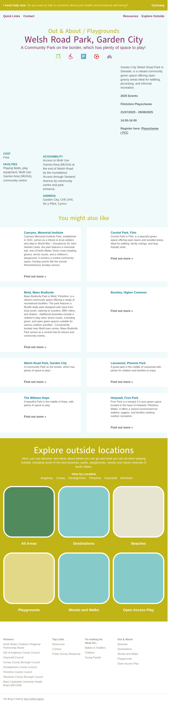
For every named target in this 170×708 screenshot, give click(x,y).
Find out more (35, 276)
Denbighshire (77, 478)
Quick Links (11, 16)
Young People (93, 681)
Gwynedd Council (13, 681)
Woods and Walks (128, 677)
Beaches (123, 667)
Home (84, 16)
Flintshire (95, 478)
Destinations (125, 672)
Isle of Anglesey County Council (21, 676)
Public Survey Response (66, 677)
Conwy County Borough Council (21, 686)
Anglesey (47, 478)
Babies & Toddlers (95, 671)
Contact (28, 16)
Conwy (60, 478)
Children (90, 676)
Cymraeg (158, 5)
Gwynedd (110, 478)
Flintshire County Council (17, 695)
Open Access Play (128, 687)
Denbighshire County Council (20, 690)
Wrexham (126, 478)
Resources (130, 16)
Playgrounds (125, 682)
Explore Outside (153, 16)
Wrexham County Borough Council (23, 700)
